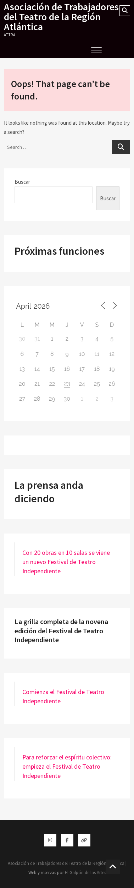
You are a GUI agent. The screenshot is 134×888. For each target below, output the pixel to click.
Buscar (22, 181)
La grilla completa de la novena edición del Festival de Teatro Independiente (61, 630)
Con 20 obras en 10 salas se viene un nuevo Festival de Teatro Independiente (66, 561)
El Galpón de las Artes (85, 873)
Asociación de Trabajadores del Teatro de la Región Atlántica (61, 17)
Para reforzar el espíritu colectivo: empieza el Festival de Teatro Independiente (67, 766)
